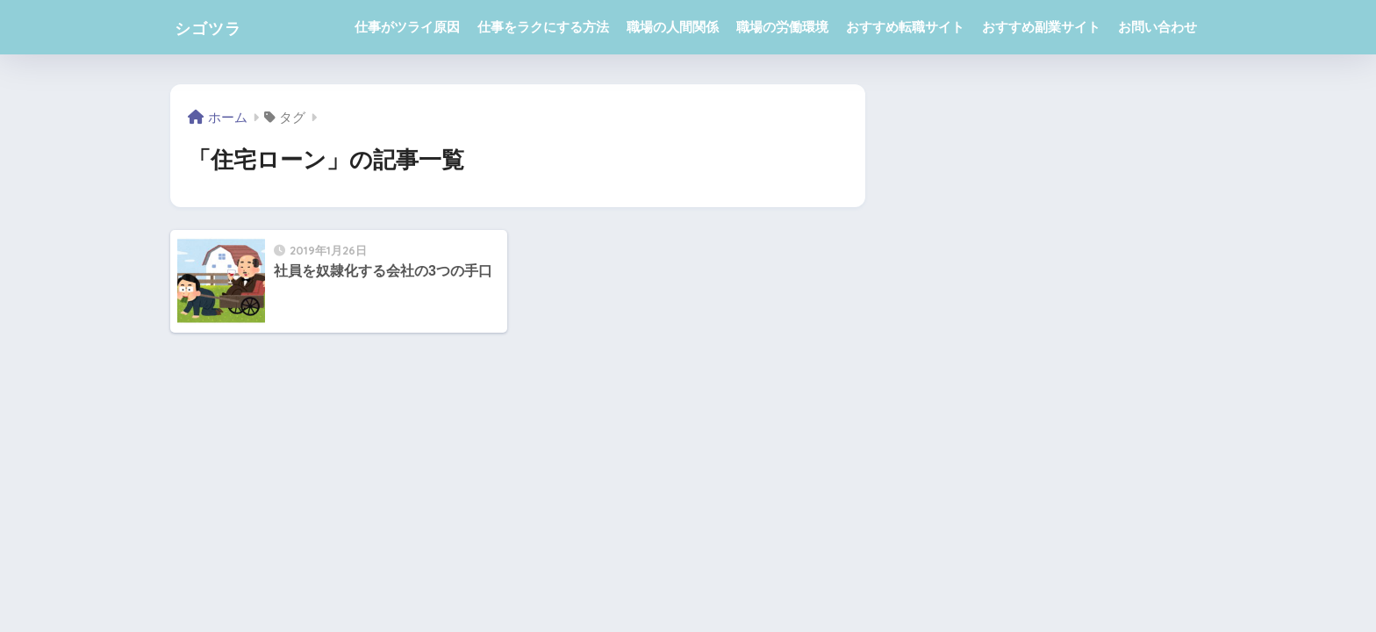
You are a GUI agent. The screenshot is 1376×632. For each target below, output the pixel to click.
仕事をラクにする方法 (543, 26)
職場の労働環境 (782, 26)
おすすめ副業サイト (1041, 26)
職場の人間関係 (673, 26)
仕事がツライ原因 (407, 26)
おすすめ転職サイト (905, 26)
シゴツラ (218, 27)
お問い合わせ (1157, 26)
